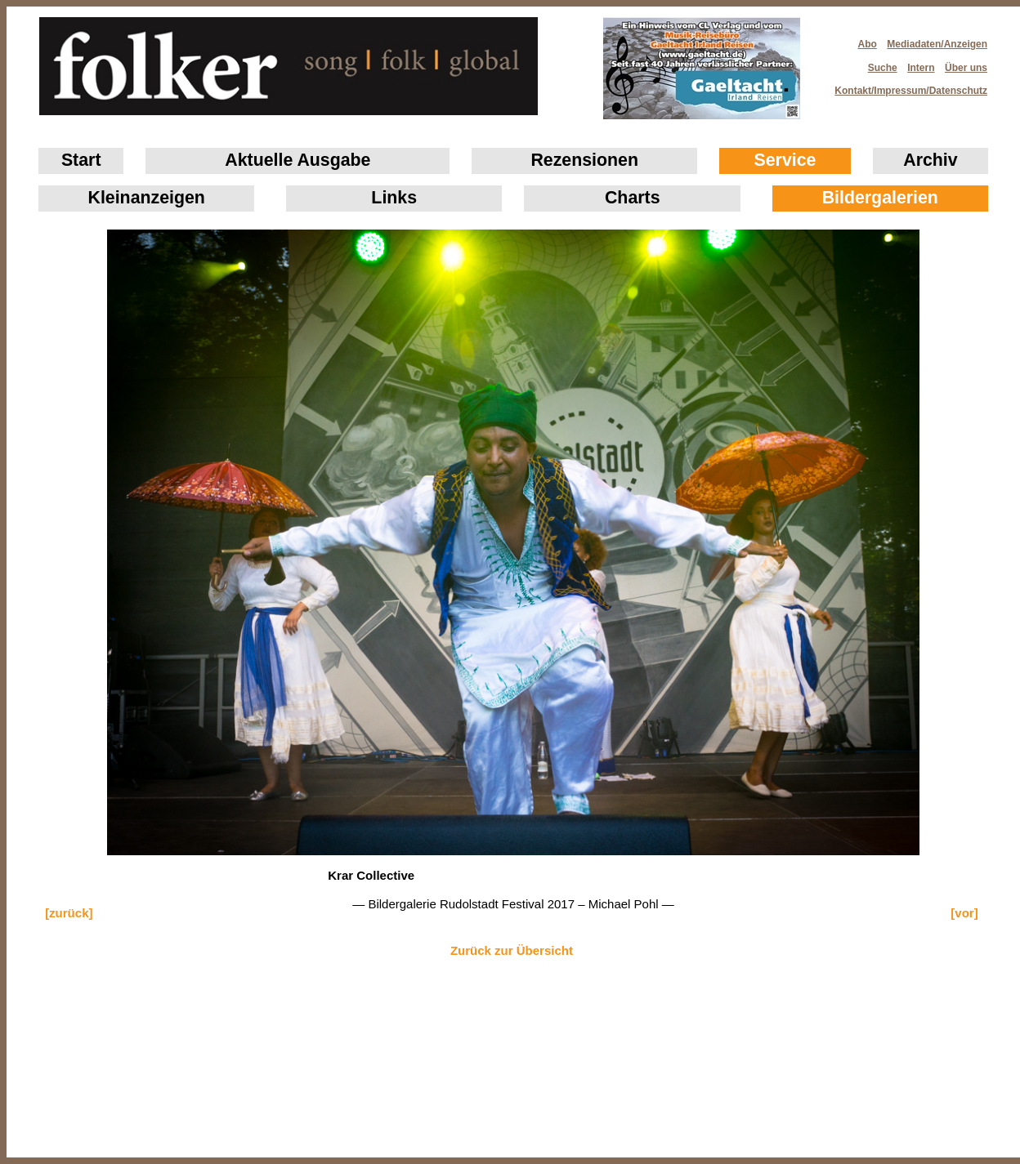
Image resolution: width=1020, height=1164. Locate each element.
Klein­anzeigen (146, 197)
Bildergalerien (880, 197)
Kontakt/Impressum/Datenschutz (905, 85)
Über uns (966, 68)
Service (785, 160)
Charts (632, 197)
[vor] (964, 913)
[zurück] (68, 913)
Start (81, 160)
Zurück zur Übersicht (511, 950)
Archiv (930, 160)
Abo (867, 44)
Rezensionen (584, 160)
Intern (920, 68)
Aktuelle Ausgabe (297, 160)
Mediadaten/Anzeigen (937, 44)
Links (394, 197)
